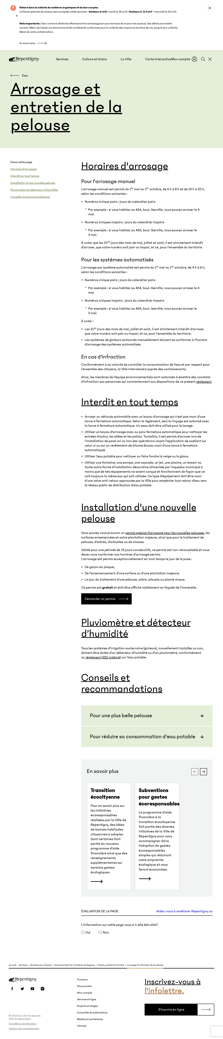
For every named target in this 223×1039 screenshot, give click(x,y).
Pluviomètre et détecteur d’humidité (34, 190)
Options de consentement (24, 1028)
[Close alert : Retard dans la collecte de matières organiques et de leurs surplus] (210, 8)
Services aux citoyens (41, 965)
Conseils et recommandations (30, 197)
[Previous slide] (194, 771)
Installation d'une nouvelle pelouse (32, 183)
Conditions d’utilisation (22, 1023)
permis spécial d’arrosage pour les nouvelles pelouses (164, 533)
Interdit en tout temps (24, 176)
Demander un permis (100, 599)
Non (106, 932)
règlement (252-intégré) (103, 657)
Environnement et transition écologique (75, 965)
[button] (62, 59)
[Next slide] (203, 771)
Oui (87, 932)
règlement (204, 382)
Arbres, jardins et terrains (111, 965)
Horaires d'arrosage (23, 169)
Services (23, 965)
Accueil (12, 965)
